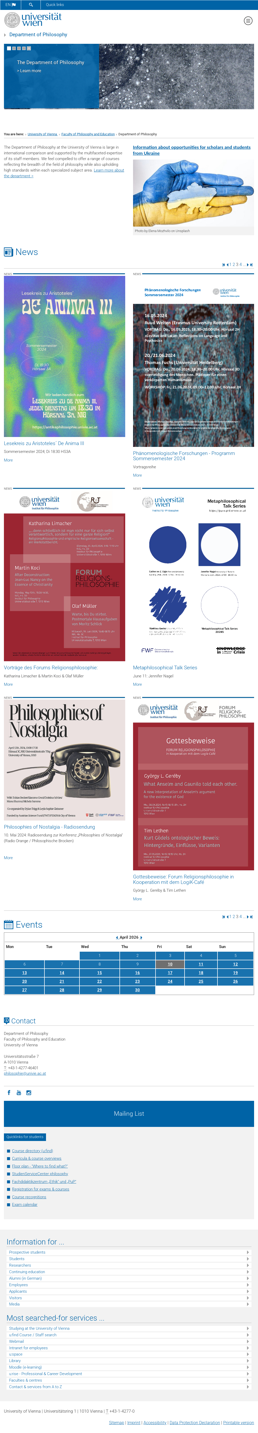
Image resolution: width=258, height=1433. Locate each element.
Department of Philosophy (38, 35)
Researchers (20, 1265)
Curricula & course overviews (36, 1158)
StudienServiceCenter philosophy (40, 1173)
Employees (18, 1285)
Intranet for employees (28, 1348)
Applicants (18, 1291)
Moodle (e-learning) (25, 1367)
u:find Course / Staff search (32, 1335)
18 (201, 972)
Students (17, 1258)
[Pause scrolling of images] (29, 48)
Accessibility (155, 1422)
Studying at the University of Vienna (39, 1328)
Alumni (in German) (25, 1278)
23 (137, 981)
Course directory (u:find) (32, 1151)
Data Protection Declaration (195, 1422)
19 (235, 972)
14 (62, 972)
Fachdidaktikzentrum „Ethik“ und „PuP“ (44, 1181)
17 (170, 972)
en (10, 4)
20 (24, 981)
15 (99, 972)
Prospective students (27, 1252)
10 (170, 964)
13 (24, 972)
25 (201, 981)
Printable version (238, 1422)
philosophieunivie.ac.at (25, 1073)
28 (62, 990)
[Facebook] (9, 1092)
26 (235, 981)
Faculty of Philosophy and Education (88, 134)
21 (62, 981)
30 (137, 990)
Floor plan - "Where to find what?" (40, 1166)
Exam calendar (24, 1204)
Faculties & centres (25, 1380)
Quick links (55, 4)
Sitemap (116, 1422)
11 (201, 964)
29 (99, 990)
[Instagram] (29, 1092)
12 (235, 964)
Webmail (16, 1341)
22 (99, 981)
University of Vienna (43, 134)
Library (15, 1360)
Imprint (133, 1422)
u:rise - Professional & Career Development (45, 1373)
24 (170, 981)
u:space (15, 1354)
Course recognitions (29, 1197)
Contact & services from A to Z (35, 1387)
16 (137, 972)
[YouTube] (19, 1092)
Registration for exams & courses (40, 1189)
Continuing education (27, 1272)
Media (14, 1304)
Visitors (15, 1298)
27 (24, 990)
